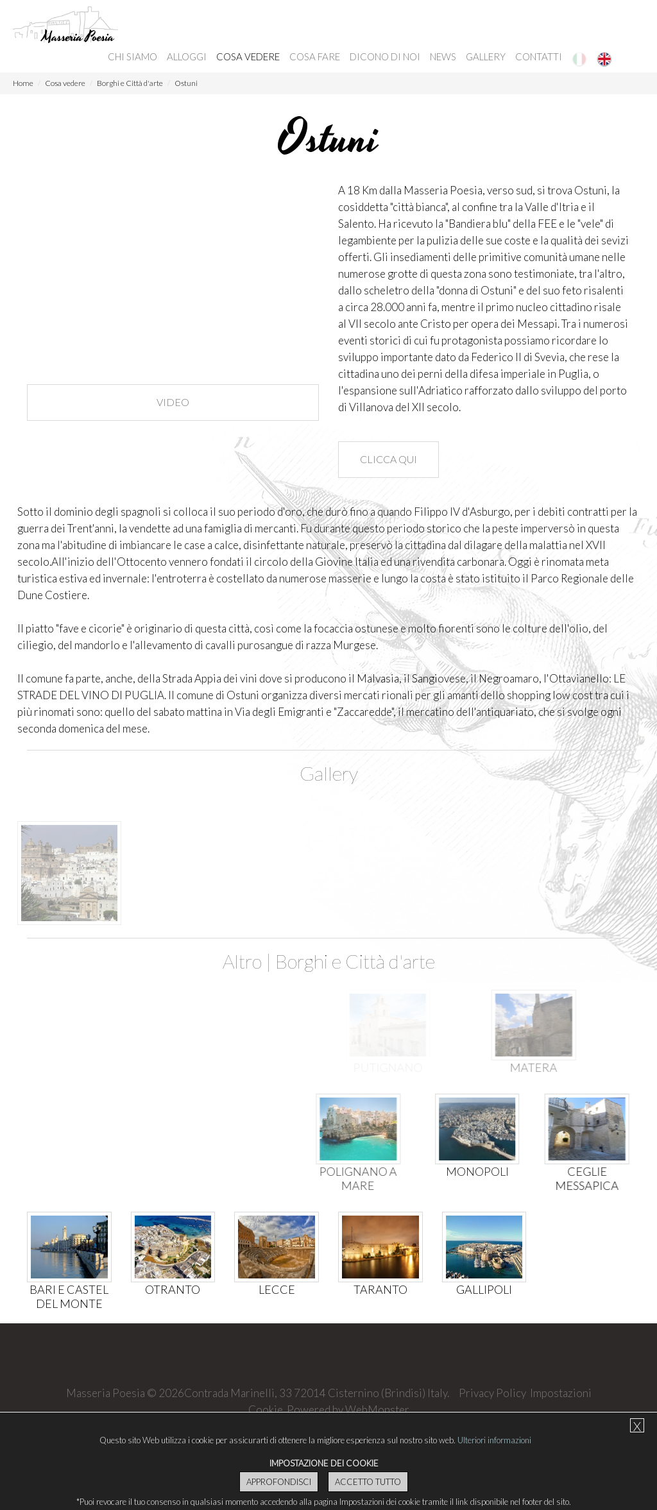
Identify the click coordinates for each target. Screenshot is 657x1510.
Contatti (538, 56)
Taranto (380, 1289)
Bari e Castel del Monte (68, 1296)
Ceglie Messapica (581, 1178)
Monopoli (462, 1171)
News (443, 56)
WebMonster (377, 1409)
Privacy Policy (492, 1393)
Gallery (486, 56)
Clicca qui (388, 459)
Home (23, 83)
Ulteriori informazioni (494, 1440)
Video (173, 402)
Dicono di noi (385, 56)
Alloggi (187, 56)
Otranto (172, 1289)
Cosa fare (314, 56)
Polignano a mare (326, 1178)
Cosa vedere (248, 56)
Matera (491, 1067)
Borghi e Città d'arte (130, 83)
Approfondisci (278, 1482)
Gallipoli (484, 1289)
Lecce (277, 1289)
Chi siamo (132, 56)
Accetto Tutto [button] (368, 1482)
